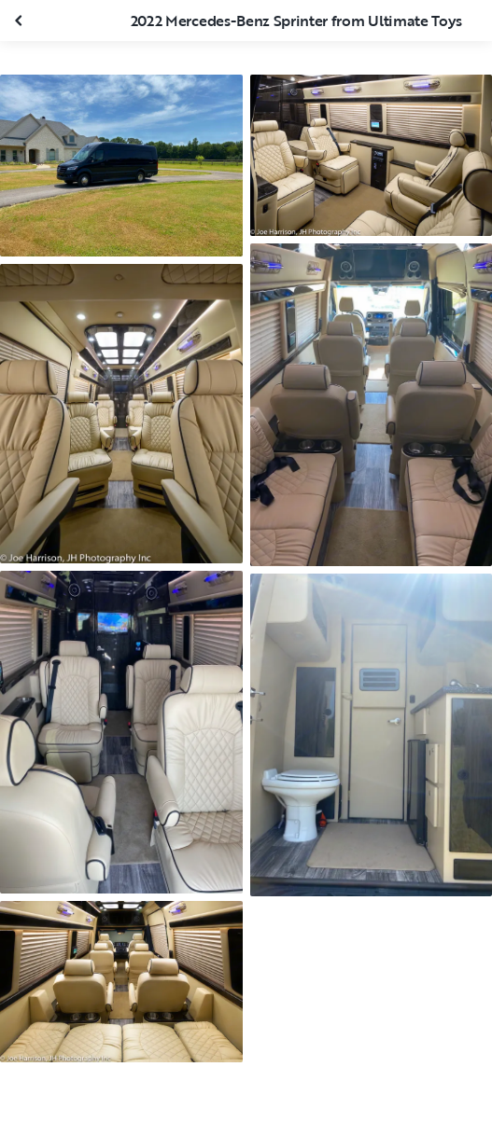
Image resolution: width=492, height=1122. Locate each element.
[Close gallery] (20, 20)
